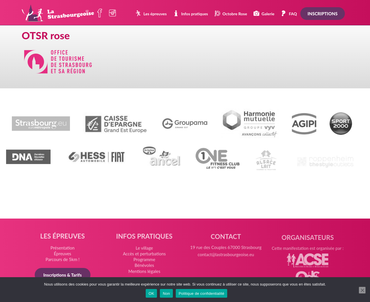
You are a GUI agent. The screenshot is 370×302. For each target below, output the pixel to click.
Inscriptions (323, 13)
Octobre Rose (230, 13)
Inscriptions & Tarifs (63, 275)
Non (166, 293)
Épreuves (63, 254)
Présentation (63, 248)
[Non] (362, 290)
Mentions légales (144, 272)
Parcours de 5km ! (63, 260)
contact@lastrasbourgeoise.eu (225, 257)
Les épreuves (151, 13)
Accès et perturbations (144, 255)
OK (151, 293)
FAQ (289, 13)
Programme (144, 260)
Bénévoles (144, 266)
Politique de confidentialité (201, 293)
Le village (144, 249)
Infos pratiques (190, 13)
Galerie (264, 13)
